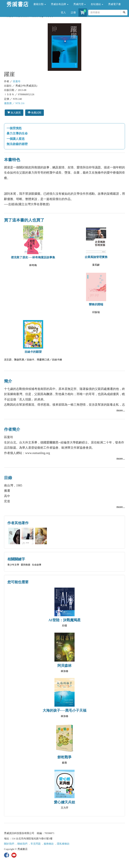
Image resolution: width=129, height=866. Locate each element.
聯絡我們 (22, 843)
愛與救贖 (25, 564)
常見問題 (36, 843)
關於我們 (9, 843)
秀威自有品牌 (59, 4)
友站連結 (97, 4)
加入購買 (14, 112)
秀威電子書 (114, 4)
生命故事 (36, 564)
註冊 (73, 12)
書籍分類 (39, 4)
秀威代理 (79, 4)
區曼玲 (16, 81)
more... (121, 410)
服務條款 (49, 843)
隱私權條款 (63, 843)
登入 (63, 12)
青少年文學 (13, 564)
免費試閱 (34, 112)
